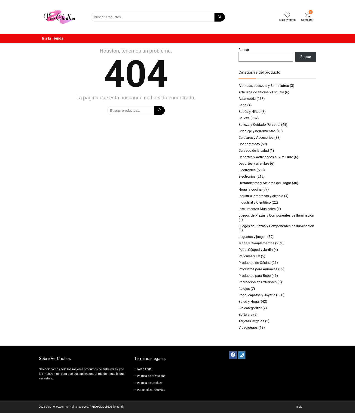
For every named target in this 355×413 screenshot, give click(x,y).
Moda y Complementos (256, 243)
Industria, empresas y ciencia (261, 196)
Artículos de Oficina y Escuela (261, 92)
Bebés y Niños (249, 112)
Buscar (244, 50)
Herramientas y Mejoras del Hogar (265, 183)
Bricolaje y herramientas (257, 131)
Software (245, 314)
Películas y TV (249, 256)
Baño (242, 105)
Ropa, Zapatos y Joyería (257, 295)
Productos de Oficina (255, 263)
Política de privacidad (151, 376)
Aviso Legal (144, 369)
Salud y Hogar (249, 302)
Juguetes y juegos (252, 237)
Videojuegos (248, 327)
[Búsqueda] (219, 17)
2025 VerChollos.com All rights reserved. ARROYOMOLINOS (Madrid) (81, 406)
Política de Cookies (149, 383)
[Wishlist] (287, 15)
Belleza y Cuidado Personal (259, 125)
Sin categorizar (250, 308)
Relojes (244, 289)
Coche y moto (249, 144)
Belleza (244, 118)
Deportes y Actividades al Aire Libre (266, 157)
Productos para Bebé (255, 276)
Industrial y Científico (255, 202)
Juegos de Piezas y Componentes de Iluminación (276, 215)
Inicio (299, 406)
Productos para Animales (258, 269)
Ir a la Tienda (52, 38)
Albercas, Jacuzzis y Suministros (264, 86)
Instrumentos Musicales (257, 209)
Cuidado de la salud (254, 150)
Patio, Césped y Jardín (256, 250)
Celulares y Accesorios (256, 138)
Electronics (247, 176)
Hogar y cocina (250, 189)
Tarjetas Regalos (251, 321)
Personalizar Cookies (151, 389)
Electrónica (247, 170)
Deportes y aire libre (254, 163)
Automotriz (247, 99)
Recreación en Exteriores (258, 282)
